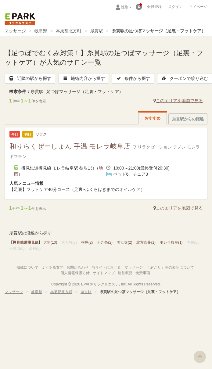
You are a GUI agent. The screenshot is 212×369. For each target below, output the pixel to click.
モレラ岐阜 (171, 242)
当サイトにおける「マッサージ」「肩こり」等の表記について (143, 267)
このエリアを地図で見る (178, 100)
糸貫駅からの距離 (188, 119)
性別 (126, 7)
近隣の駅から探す (30, 78)
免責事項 (142, 273)
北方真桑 (146, 242)
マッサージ (15, 30)
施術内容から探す (83, 78)
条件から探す (133, 78)
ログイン (175, 7)
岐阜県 (40, 30)
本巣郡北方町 (68, 30)
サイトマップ (104, 273)
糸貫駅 (96, 30)
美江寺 (124, 242)
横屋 (87, 242)
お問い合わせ (77, 267)
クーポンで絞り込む (184, 78)
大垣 (50, 242)
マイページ (198, 7)
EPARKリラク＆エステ (20, 19)
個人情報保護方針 (75, 273)
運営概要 (125, 273)
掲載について (27, 267)
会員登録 (154, 7)
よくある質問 (52, 267)
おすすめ (152, 118)
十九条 (105, 242)
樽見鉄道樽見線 (25, 242)
